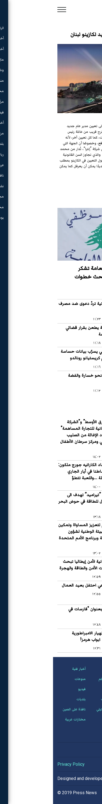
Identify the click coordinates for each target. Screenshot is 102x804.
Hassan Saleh (73, 778)
